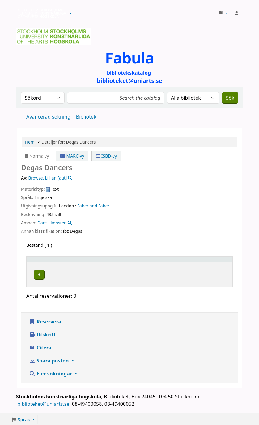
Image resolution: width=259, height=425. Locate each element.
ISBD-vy (106, 156)
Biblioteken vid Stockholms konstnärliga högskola (40, 13)
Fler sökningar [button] (51, 372)
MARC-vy (72, 156)
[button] (70, 13)
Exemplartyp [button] (43, 262)
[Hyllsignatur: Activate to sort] (173, 261)
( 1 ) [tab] (39, 245)
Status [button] (209, 262)
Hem (29, 142)
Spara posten (49, 359)
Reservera (45, 320)
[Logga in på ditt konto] (236, 13)
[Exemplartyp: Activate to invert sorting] (52, 261)
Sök (230, 97)
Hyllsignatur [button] (164, 262)
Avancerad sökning (48, 116)
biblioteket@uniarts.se (43, 402)
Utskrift (42, 333)
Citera (40, 346)
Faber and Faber (93, 206)
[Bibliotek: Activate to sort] (113, 261)
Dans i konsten (51, 223)
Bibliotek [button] (90, 262)
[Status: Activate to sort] (216, 261)
